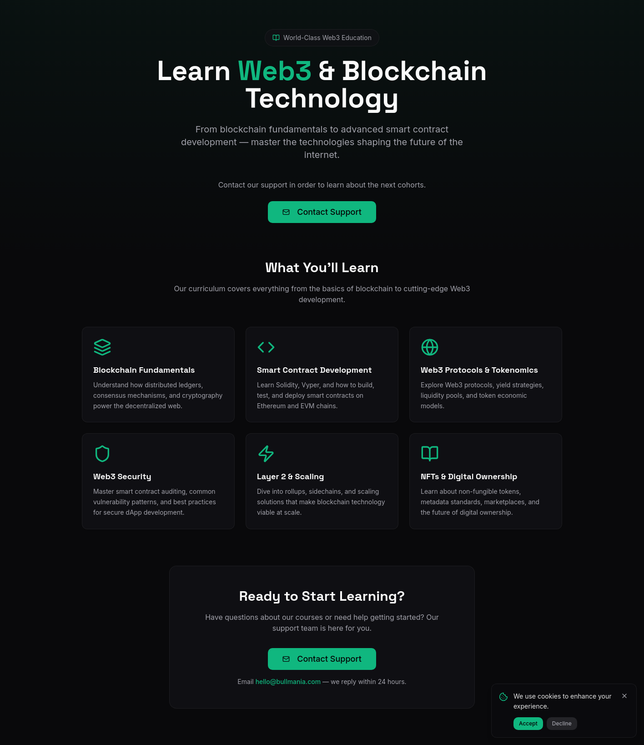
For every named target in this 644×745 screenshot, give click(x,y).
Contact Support (322, 212)
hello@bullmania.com (288, 681)
